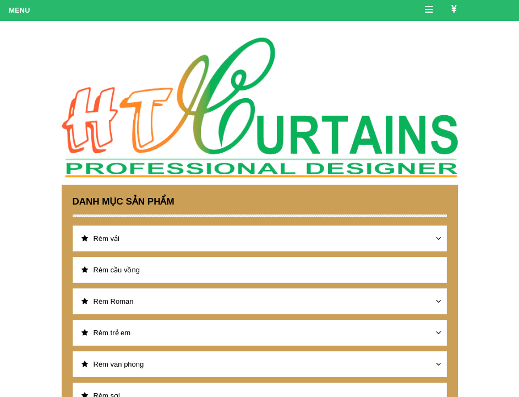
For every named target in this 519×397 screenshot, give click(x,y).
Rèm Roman (107, 301)
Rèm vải (100, 238)
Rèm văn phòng (112, 364)
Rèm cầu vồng (110, 270)
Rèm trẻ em (106, 333)
